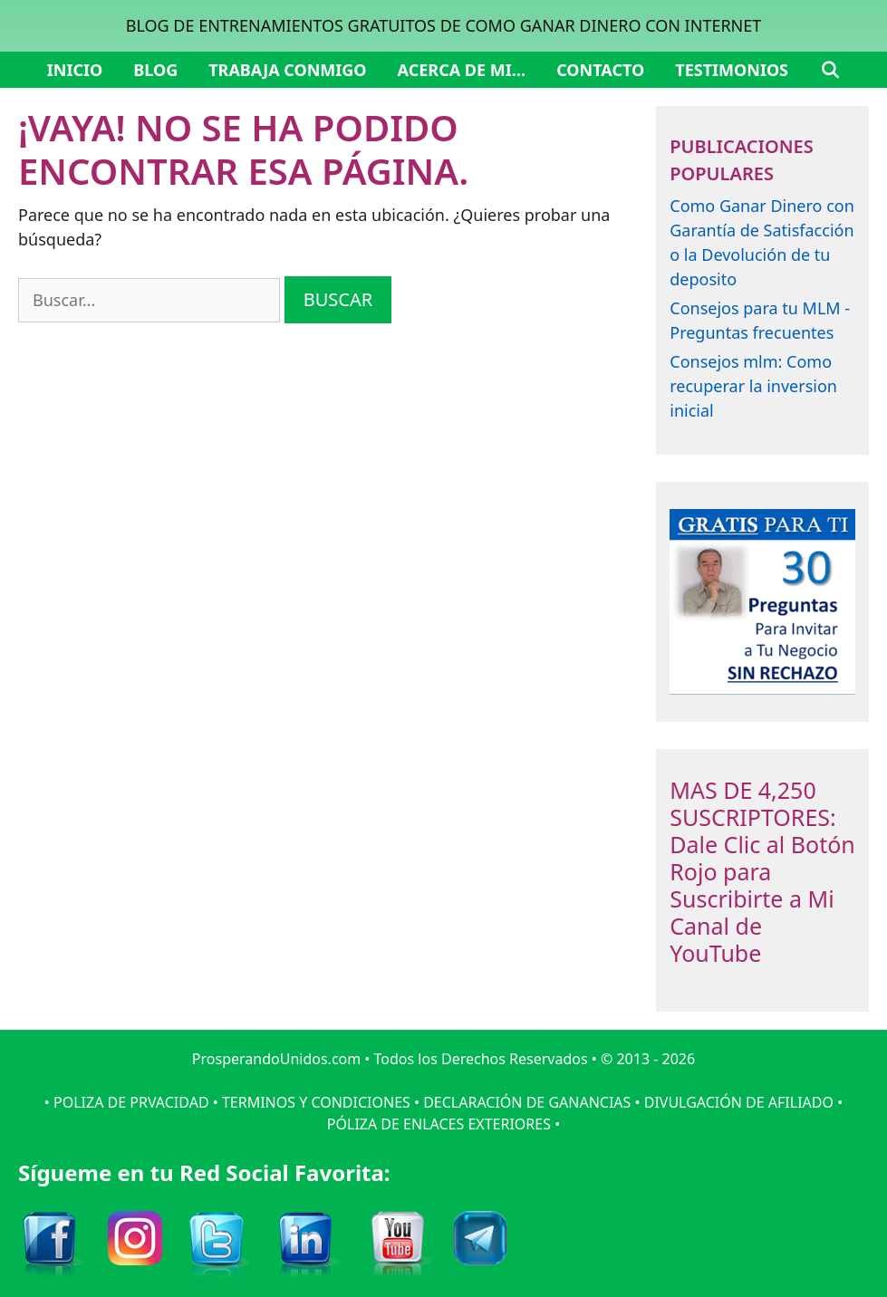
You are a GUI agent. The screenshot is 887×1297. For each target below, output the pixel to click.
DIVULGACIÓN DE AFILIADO (739, 1102)
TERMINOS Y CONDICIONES (316, 1102)
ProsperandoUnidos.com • (283, 1059)
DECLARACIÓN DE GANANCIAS (527, 1102)
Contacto (600, 70)
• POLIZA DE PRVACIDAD (126, 1102)
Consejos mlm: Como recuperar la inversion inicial (753, 386)
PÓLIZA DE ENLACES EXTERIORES (439, 1124)
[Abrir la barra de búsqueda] (829, 70)
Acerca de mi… (462, 70)
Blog (155, 70)
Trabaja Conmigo (287, 70)
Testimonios (731, 70)
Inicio (74, 70)
